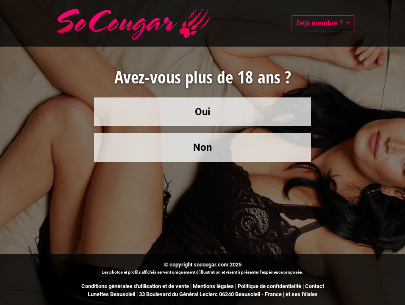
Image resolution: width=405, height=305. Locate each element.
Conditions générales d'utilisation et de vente (135, 286)
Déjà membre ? (320, 23)
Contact (314, 286)
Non (202, 147)
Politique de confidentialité (269, 286)
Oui (202, 112)
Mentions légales (213, 286)
